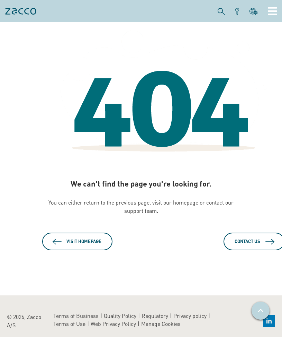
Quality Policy (120, 315)
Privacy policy (190, 315)
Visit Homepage (83, 241)
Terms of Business (76, 315)
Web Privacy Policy (113, 323)
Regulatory (155, 315)
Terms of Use (69, 323)
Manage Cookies (161, 323)
